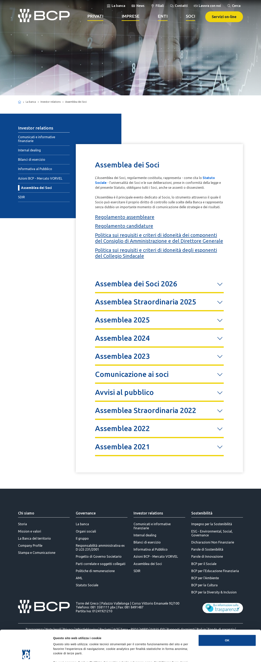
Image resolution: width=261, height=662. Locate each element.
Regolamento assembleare (124, 217)
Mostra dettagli (213, 654)
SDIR (21, 197)
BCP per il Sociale (203, 564)
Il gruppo (82, 538)
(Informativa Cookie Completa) (146, 637)
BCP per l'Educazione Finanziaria (215, 571)
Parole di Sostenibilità (207, 549)
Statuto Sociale (87, 585)
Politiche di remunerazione (95, 571)
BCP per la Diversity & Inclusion (214, 592)
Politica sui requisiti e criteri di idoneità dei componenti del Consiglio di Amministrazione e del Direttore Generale (159, 238)
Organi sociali (86, 531)
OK (227, 611)
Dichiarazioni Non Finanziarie (212, 542)
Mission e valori (29, 531)
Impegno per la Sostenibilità (211, 524)
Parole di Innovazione (207, 556)
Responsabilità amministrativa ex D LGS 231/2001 (100, 547)
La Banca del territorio (34, 538)
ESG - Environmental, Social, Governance (212, 533)
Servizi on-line (224, 17)
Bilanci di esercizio (31, 159)
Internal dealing (29, 150)
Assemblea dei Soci (36, 188)
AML (79, 578)
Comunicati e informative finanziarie (36, 139)
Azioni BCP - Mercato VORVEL (40, 178)
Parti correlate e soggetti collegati (100, 564)
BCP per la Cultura (204, 585)
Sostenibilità (201, 513)
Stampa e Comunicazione (36, 552)
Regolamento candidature (124, 226)
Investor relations (148, 513)
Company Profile (30, 545)
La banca (82, 524)
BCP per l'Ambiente (205, 578)
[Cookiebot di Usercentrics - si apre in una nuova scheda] (26, 654)
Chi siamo (26, 513)
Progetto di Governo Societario (99, 556)
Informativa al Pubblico (35, 169)
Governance (86, 513)
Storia (22, 524)
